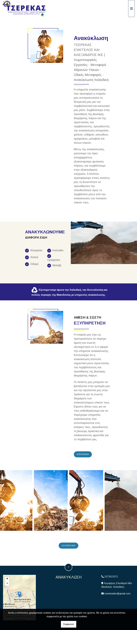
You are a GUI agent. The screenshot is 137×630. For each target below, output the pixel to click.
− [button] (7, 583)
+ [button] (7, 579)
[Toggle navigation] (131, 8)
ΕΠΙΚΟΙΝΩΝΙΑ (83, 454)
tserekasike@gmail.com (117, 593)
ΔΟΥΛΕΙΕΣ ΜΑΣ (68, 546)
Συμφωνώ (68, 624)
